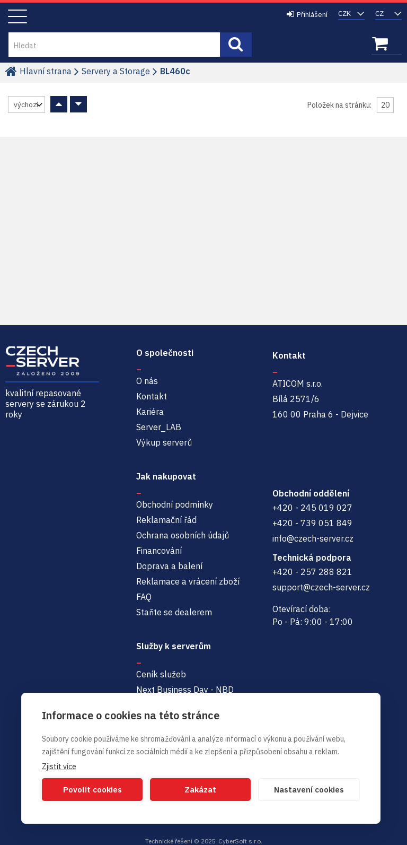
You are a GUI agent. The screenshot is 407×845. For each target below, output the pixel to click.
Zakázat (200, 790)
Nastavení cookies (309, 790)
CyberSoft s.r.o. (240, 841)
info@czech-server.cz (312, 538)
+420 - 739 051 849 (312, 523)
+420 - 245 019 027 (312, 507)
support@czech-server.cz (321, 587)
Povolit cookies (92, 790)
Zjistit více (59, 766)
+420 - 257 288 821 (312, 572)
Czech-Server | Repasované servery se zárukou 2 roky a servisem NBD (121, 17)
